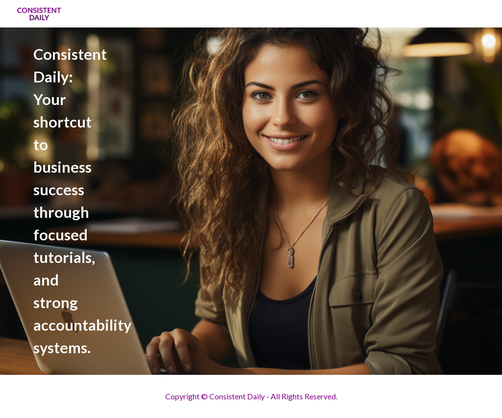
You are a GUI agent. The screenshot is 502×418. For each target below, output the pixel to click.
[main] (156, 201)
